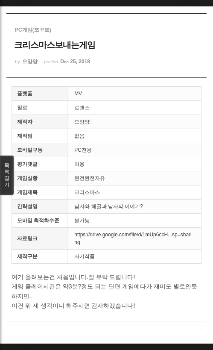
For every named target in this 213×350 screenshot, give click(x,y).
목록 (6, 175)
